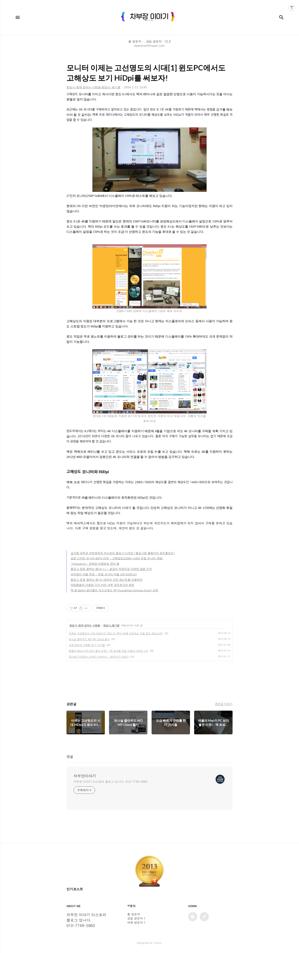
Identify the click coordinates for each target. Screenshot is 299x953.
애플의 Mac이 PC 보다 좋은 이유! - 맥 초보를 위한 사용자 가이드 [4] (108, 650)
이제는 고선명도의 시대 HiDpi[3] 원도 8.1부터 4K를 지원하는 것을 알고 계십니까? (116, 633)
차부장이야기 (85, 775)
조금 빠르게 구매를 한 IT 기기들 (87, 645)
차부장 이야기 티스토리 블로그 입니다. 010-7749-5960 (110, 781)
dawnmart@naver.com (149, 45)
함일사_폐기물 (111, 625)
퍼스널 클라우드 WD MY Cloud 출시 (89, 639)
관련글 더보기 (224, 704)
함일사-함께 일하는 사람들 (85, 625)
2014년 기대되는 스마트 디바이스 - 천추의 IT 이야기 (99, 656)
